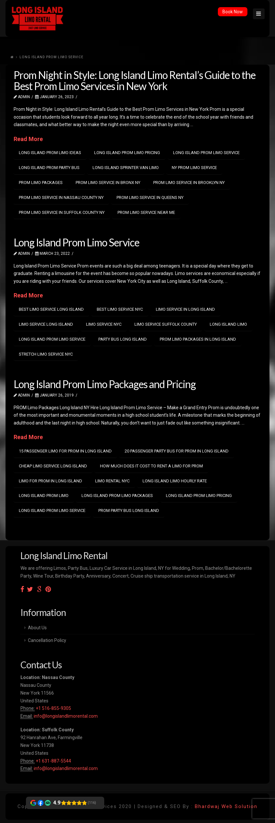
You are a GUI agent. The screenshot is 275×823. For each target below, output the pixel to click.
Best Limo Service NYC (120, 309)
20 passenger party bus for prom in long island (177, 451)
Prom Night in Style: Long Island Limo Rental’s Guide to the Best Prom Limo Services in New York (135, 80)
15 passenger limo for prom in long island (65, 451)
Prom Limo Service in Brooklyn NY (189, 182)
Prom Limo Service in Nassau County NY (61, 197)
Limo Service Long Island (46, 324)
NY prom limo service (194, 167)
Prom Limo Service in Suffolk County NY (62, 212)
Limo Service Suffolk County (165, 324)
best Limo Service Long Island (51, 309)
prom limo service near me (146, 212)
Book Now (232, 11)
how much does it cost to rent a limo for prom (151, 466)
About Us (37, 627)
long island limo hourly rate (175, 480)
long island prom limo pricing (127, 152)
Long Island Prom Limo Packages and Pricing (105, 384)
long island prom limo (44, 495)
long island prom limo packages (117, 495)
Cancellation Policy (47, 640)
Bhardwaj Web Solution (226, 806)
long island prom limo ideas (50, 152)
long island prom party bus (49, 167)
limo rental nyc (112, 480)
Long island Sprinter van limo (126, 167)
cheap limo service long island (53, 466)
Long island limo (228, 324)
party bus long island (122, 339)
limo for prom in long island (50, 480)
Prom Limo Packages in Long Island (198, 339)
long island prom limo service (206, 152)
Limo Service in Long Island (185, 309)
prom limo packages (41, 182)
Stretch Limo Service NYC (46, 354)
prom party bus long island (128, 510)
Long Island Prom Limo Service (76, 242)
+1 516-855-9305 (53, 708)
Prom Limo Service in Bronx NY (108, 182)
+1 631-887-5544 (53, 761)
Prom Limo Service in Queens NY (150, 197)
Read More (28, 139)
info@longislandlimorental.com (66, 716)
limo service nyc (103, 324)
